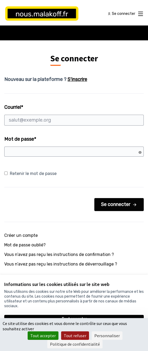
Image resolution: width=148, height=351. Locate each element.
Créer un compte (21, 235)
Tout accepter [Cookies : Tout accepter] (43, 335)
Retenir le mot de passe (30, 173)
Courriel (74, 115)
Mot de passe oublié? (25, 244)
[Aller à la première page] (56, 13)
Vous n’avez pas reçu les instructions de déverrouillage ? (60, 264)
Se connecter (119, 204)
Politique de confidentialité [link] (75, 344)
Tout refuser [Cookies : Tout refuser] (75, 335)
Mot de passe (20, 139)
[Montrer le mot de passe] (140, 152)
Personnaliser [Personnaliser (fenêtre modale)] (107, 335)
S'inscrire (77, 79)
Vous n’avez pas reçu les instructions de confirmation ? (59, 254)
